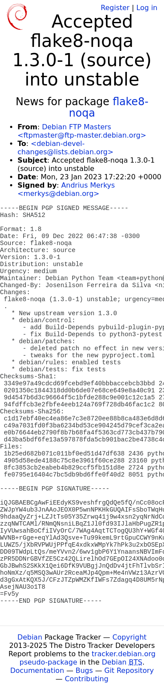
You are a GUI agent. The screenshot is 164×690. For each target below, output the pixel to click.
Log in (146, 8)
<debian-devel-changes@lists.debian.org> (65, 147)
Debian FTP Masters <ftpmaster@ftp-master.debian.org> (81, 131)
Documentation (37, 670)
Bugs (84, 670)
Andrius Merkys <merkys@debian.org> (66, 189)
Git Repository (129, 670)
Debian (29, 637)
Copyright (129, 637)
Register (115, 8)
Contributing (86, 679)
